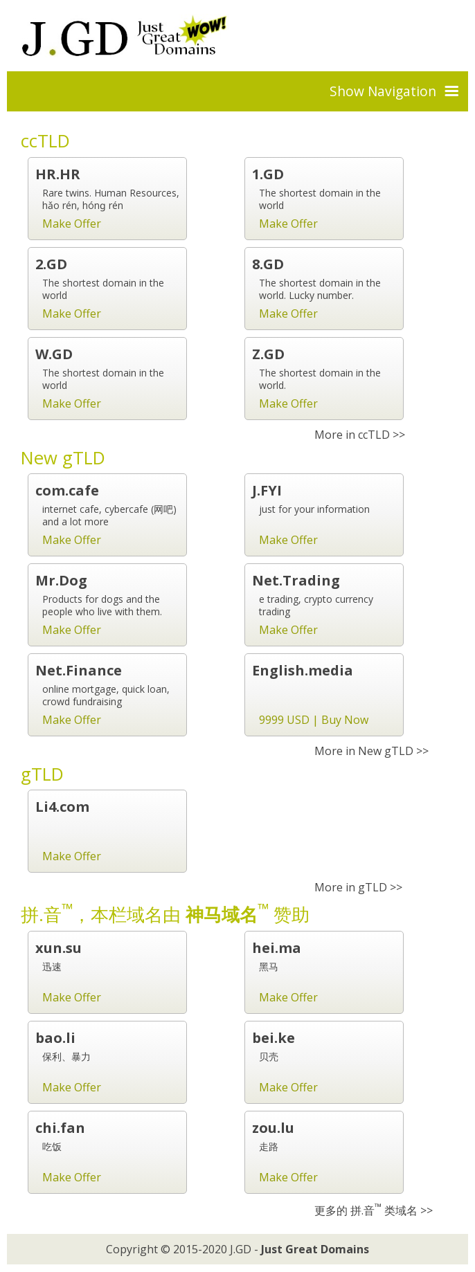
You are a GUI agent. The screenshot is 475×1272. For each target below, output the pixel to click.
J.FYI (267, 490)
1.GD (268, 174)
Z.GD (268, 354)
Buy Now (344, 719)
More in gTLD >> (358, 887)
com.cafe (67, 490)
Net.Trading (296, 580)
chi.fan (60, 1127)
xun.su (58, 947)
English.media (302, 670)
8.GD (268, 264)
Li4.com (62, 806)
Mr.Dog (61, 580)
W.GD (54, 354)
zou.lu (273, 1127)
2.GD (51, 264)
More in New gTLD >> (371, 750)
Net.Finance (78, 670)
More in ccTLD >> (359, 434)
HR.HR (57, 174)
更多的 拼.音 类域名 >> (373, 1210)
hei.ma (276, 947)
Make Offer (71, 223)
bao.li (55, 1037)
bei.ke (273, 1037)
